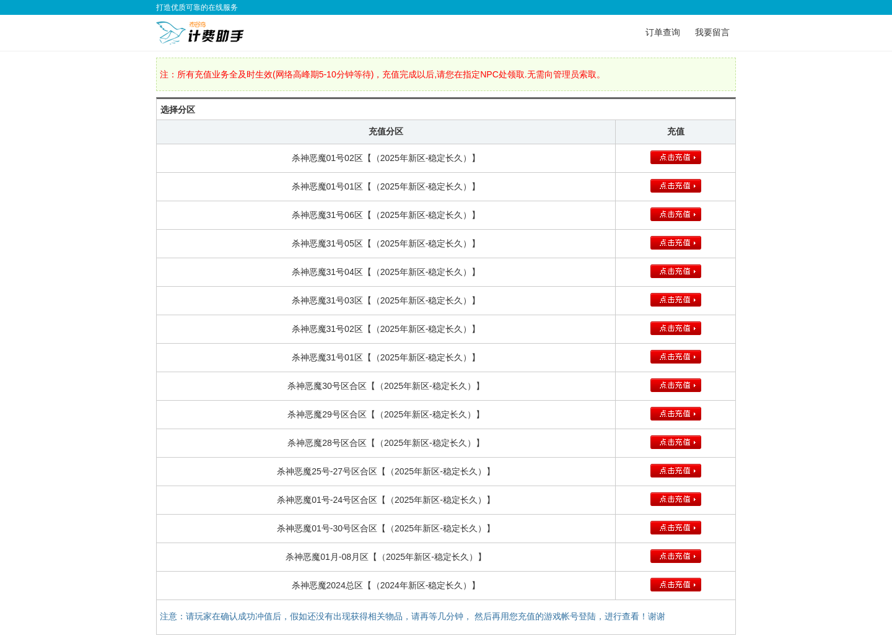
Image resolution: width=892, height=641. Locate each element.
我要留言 (712, 32)
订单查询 (662, 32)
